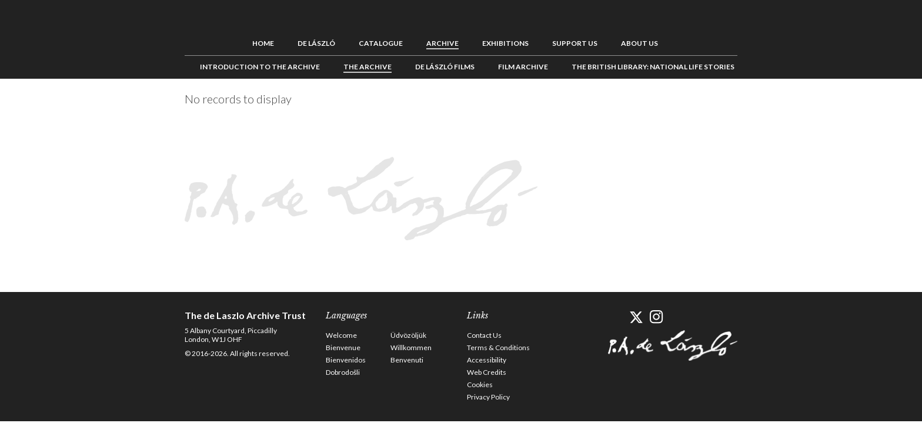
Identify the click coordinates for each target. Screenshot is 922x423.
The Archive (367, 66)
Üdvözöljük (408, 334)
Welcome (341, 334)
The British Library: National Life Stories (653, 66)
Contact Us (484, 334)
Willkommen (411, 347)
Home (263, 42)
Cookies (480, 384)
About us (639, 42)
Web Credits (486, 371)
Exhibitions (505, 42)
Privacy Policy (488, 396)
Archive (442, 42)
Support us (574, 42)
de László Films (445, 66)
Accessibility (486, 359)
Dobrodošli (343, 371)
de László (316, 42)
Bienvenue (343, 347)
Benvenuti (406, 359)
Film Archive (523, 66)
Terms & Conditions (498, 347)
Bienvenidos (346, 359)
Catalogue (381, 42)
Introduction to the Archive (260, 66)
